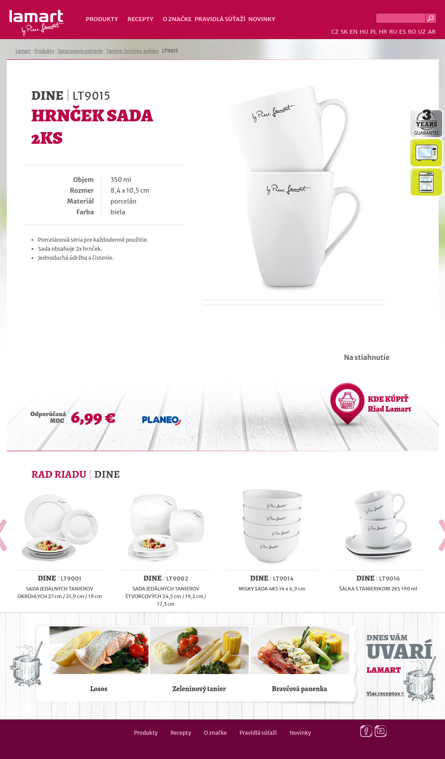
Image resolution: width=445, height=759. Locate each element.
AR (432, 32)
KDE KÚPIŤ (389, 404)
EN (354, 32)
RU (393, 32)
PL (373, 32)
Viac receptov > (386, 693)
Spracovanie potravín (80, 51)
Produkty (102, 19)
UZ (422, 32)
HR (383, 32)
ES (402, 32)
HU (364, 32)
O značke (177, 19)
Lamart (36, 23)
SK (344, 32)
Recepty (140, 19)
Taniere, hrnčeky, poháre (132, 51)
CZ (334, 32)
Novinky (261, 19)
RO (412, 32)
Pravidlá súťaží (220, 19)
